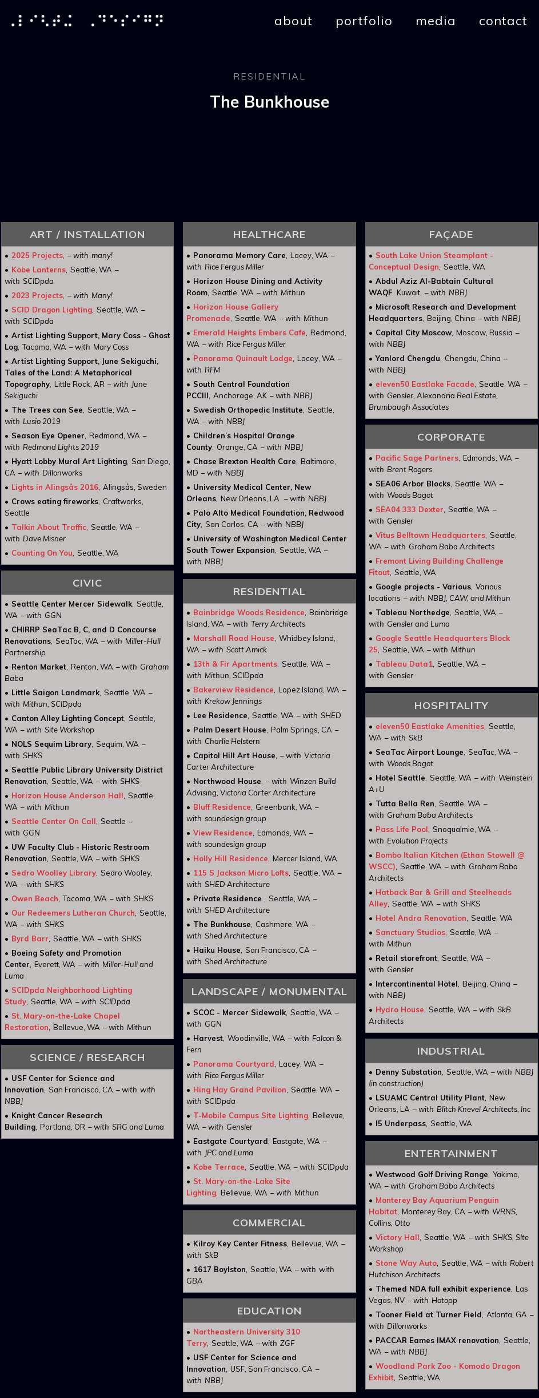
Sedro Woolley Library (53, 872)
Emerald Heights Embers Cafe (249, 332)
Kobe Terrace (219, 1166)
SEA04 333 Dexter (410, 509)
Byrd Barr (30, 938)
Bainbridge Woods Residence (249, 612)
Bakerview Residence (233, 689)
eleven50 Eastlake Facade (425, 384)
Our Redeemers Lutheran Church (73, 912)
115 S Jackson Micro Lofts (241, 872)
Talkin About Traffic (48, 527)
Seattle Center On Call (53, 821)
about (293, 21)
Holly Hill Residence (230, 858)
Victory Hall (398, 1237)
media (436, 21)
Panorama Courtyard (233, 1063)
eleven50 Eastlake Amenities (430, 726)
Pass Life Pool (402, 829)
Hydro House (400, 1009)
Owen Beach (34, 898)
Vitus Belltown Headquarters (430, 535)
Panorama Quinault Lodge (243, 358)
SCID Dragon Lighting (51, 309)
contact (503, 21)
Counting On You (42, 552)
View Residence (223, 832)
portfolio (364, 21)
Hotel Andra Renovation (421, 917)
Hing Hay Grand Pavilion (239, 1089)
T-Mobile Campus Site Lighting (250, 1115)
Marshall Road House (233, 638)
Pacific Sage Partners (417, 457)
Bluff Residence (222, 806)
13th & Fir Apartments (235, 663)
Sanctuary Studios (410, 932)
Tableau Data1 (404, 663)
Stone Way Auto (406, 1263)
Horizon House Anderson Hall (67, 795)
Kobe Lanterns (38, 269)
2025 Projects (37, 255)
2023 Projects (37, 295)
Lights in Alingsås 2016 (54, 487)
